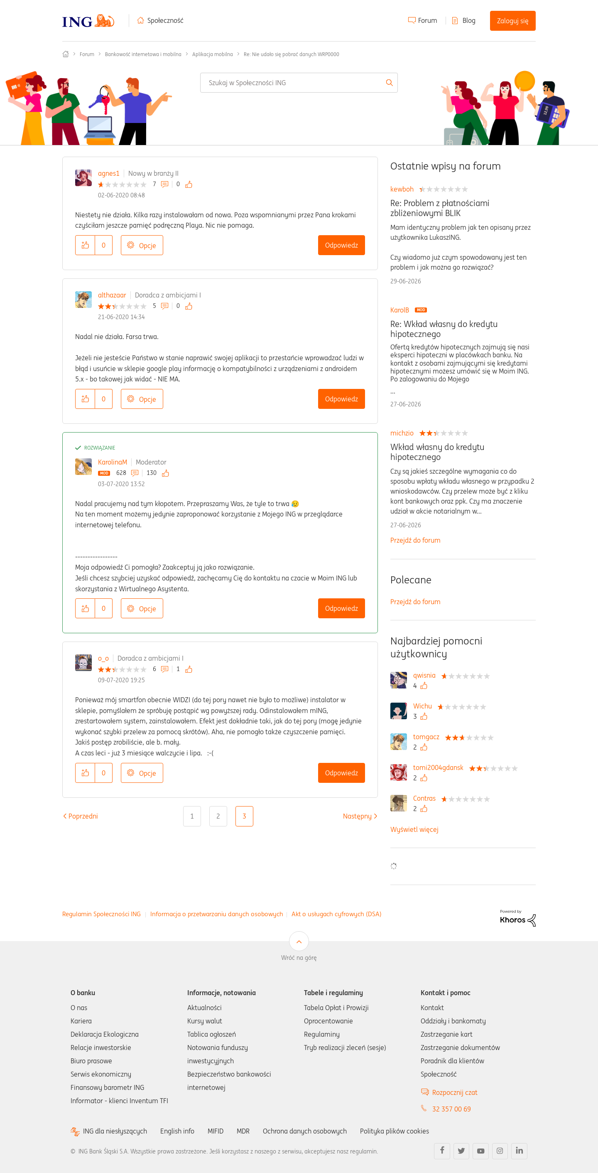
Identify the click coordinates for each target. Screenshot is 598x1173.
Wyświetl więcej (414, 829)
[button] (85, 245)
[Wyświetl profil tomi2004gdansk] (440, 767)
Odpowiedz (341, 245)
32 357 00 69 (451, 1109)
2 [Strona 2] (218, 816)
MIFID (215, 1131)
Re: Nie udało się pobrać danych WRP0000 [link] (291, 54)
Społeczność (165, 20)
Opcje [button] (147, 245)
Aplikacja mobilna (212, 54)
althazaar (112, 295)
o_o (103, 658)
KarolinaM (112, 462)
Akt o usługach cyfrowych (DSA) (337, 914)
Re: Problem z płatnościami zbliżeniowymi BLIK (440, 208)
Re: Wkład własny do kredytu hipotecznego (444, 329)
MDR (243, 1131)
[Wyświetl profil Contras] (426, 798)
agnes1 (109, 173)
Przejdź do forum (415, 540)
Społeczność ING (65, 54)
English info (177, 1131)
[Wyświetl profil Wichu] (424, 706)
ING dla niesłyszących (115, 1131)
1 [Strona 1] (192, 816)
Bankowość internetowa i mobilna (143, 54)
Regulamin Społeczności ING (101, 914)
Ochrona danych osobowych (305, 1131)
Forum (427, 20)
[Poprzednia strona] (83, 816)
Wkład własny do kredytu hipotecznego (437, 452)
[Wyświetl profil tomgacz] (428, 737)
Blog (469, 20)
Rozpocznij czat (455, 1092)
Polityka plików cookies (394, 1131)
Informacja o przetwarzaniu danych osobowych (216, 914)
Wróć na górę (299, 958)
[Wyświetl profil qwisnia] (426, 675)
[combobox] (298, 83)
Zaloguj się (513, 21)
